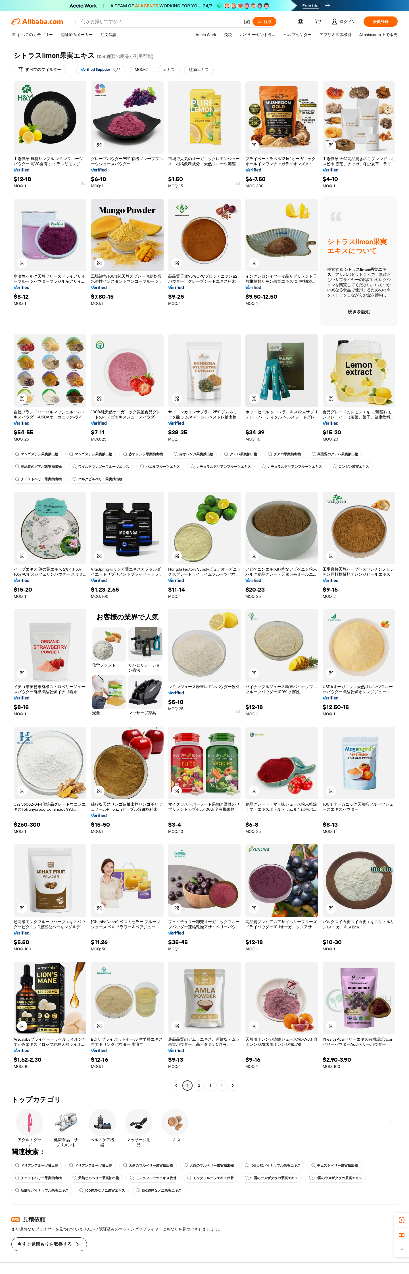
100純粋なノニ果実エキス (102, 1190)
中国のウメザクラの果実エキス (271, 1178)
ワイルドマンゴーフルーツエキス (100, 466)
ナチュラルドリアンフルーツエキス (221, 466)
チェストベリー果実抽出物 (38, 479)
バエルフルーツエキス (160, 466)
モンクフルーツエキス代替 (153, 1178)
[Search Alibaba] (160, 21)
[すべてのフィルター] (40, 69)
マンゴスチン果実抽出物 (36, 454)
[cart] (319, 22)
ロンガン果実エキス (351, 466)
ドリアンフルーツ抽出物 (36, 1165)
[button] (246, 21)
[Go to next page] (233, 1085)
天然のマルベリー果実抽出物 (148, 1165)
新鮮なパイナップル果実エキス (41, 1190)
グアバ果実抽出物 (240, 454)
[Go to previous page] (176, 1085)
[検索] (264, 21)
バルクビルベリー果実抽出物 (97, 479)
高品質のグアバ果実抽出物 (335, 454)
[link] (401, 1220)
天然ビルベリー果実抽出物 (95, 1178)
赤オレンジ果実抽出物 (143, 454)
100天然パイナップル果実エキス (273, 1165)
